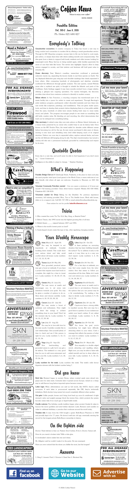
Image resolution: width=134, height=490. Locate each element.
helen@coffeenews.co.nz (78, 203)
